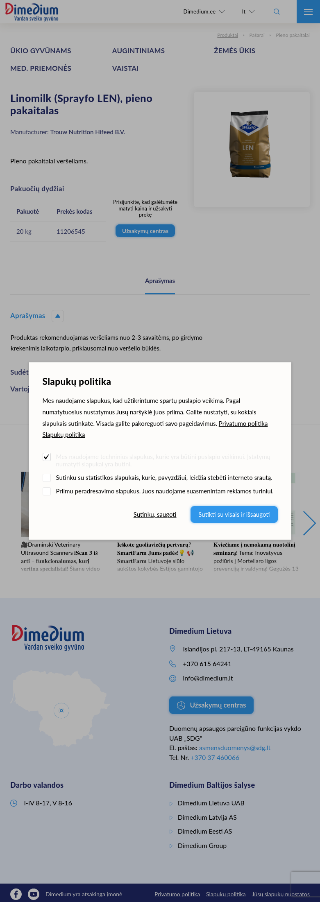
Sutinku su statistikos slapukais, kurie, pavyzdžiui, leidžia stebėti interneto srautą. (164, 477)
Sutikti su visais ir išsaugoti (234, 514)
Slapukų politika (64, 434)
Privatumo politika (243, 423)
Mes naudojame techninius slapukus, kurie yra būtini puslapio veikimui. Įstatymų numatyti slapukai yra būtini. (163, 460)
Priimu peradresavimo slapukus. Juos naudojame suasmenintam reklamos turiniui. (165, 491)
